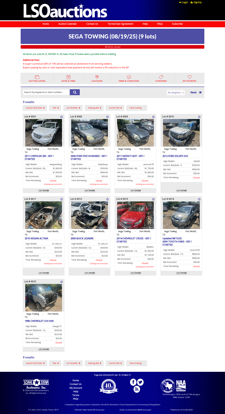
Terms (75, 395)
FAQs (160, 23)
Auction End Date (34, 107)
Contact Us (92, 23)
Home (45, 23)
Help (145, 23)
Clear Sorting (135, 107)
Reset (193, 92)
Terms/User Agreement (120, 23)
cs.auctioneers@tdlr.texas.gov (138, 409)
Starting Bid (93, 107)
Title (54, 107)
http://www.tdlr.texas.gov (93, 409)
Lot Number (72, 107)
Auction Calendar (67, 23)
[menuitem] (185, 2)
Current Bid (114, 107)
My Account (75, 387)
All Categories (176, 92)
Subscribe (177, 23)
